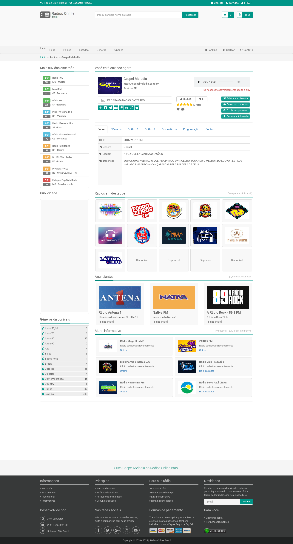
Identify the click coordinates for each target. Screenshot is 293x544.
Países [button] (68, 49)
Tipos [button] (53, 49)
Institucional (48, 496)
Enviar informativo (160, 496)
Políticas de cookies (107, 492)
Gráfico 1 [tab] (133, 129)
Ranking (210, 49)
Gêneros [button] (103, 49)
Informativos (48, 500)
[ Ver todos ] (221, 331)
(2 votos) (197, 104)
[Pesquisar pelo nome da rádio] (138, 15)
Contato (217, 2)
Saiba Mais (106, 321)
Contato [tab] (210, 129)
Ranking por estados (162, 500)
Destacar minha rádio (236, 116)
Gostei (186, 99)
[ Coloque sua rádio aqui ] (239, 193)
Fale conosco (48, 492)
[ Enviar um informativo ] (240, 331)
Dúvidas (232, 2)
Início (43, 57)
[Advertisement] (146, 32)
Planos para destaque (162, 492)
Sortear (229, 49)
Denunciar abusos (106, 500)
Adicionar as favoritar (236, 98)
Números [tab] (116, 129)
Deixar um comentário (236, 104)
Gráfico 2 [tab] (150, 129)
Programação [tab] (191, 129)
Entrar (246, 2)
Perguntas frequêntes (217, 521)
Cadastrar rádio (159, 488)
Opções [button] (120, 49)
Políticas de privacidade (109, 496)
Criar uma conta (214, 517)
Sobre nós (47, 488)
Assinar (247, 501)
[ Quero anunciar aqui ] (240, 277)
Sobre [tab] (101, 129)
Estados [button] (85, 49)
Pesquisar (190, 14)
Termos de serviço (106, 488)
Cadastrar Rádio (81, 2)
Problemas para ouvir (235, 110)
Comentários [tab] (169, 129)
